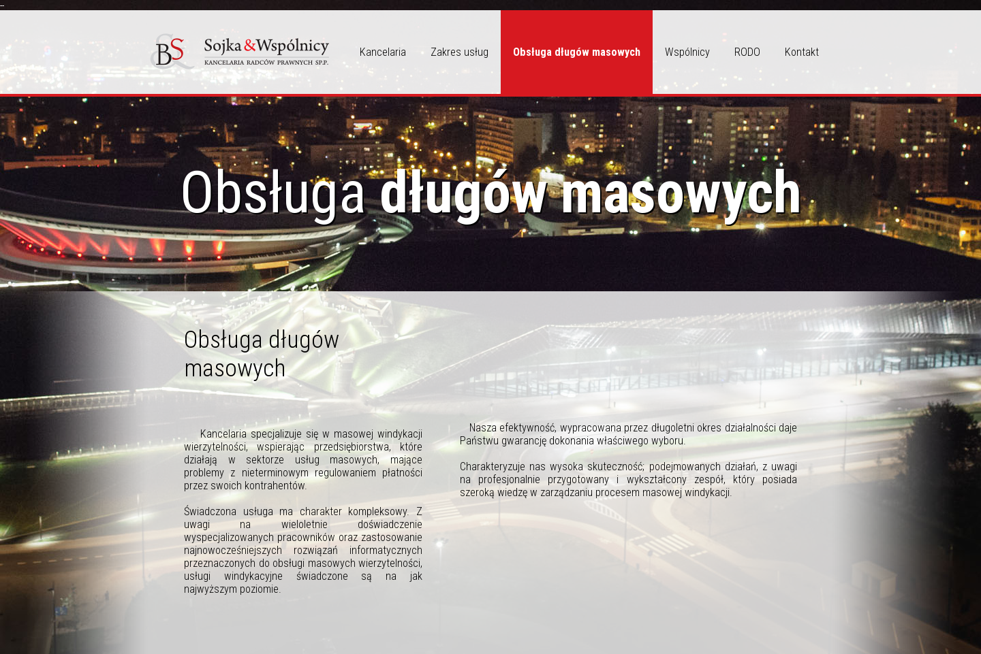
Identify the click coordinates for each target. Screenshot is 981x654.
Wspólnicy (687, 52)
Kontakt (802, 52)
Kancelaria (383, 52)
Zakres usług (459, 52)
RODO (747, 52)
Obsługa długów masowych (576, 52)
